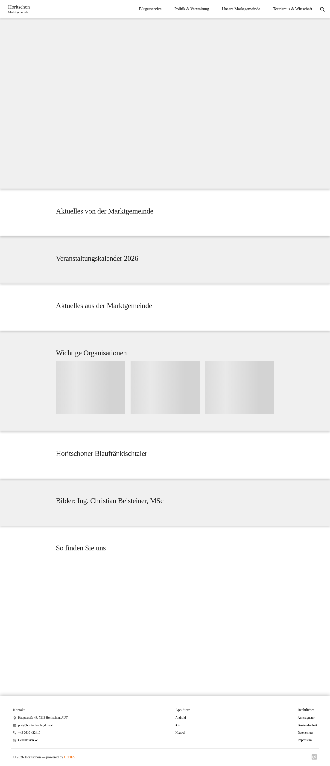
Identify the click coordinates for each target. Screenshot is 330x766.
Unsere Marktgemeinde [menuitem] (240, 9)
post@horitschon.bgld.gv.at (35, 743)
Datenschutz (305, 750)
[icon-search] (322, 9)
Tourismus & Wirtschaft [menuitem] (292, 9)
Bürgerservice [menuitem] (149, 9)
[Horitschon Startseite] (18, 9)
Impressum (305, 758)
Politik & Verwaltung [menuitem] (191, 9)
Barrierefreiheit (307, 743)
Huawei (180, 750)
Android (180, 735)
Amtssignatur (306, 735)
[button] (27, 758)
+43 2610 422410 (29, 750)
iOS (177, 743)
